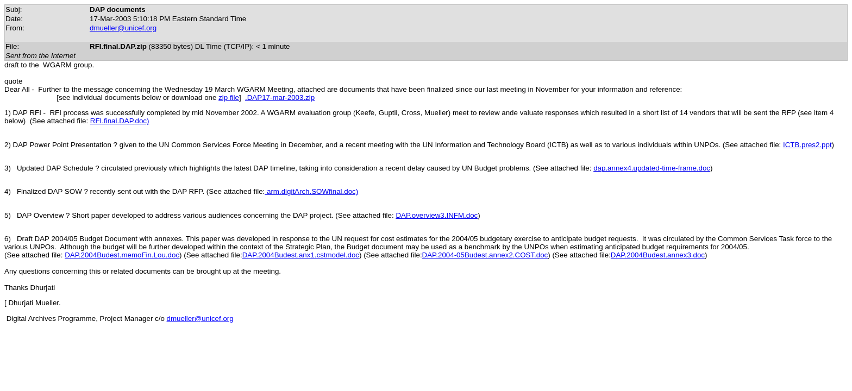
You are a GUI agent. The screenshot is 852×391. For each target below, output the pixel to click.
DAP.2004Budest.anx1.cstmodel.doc (300, 255)
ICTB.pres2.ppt (807, 145)
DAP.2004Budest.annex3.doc (658, 255)
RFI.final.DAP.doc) (119, 121)
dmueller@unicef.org (123, 28)
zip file (228, 97)
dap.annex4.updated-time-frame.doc (651, 168)
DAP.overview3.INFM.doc (437, 215)
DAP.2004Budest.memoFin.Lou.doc (122, 255)
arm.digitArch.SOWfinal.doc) (311, 191)
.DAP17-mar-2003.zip (280, 97)
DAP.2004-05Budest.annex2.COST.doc (485, 255)
